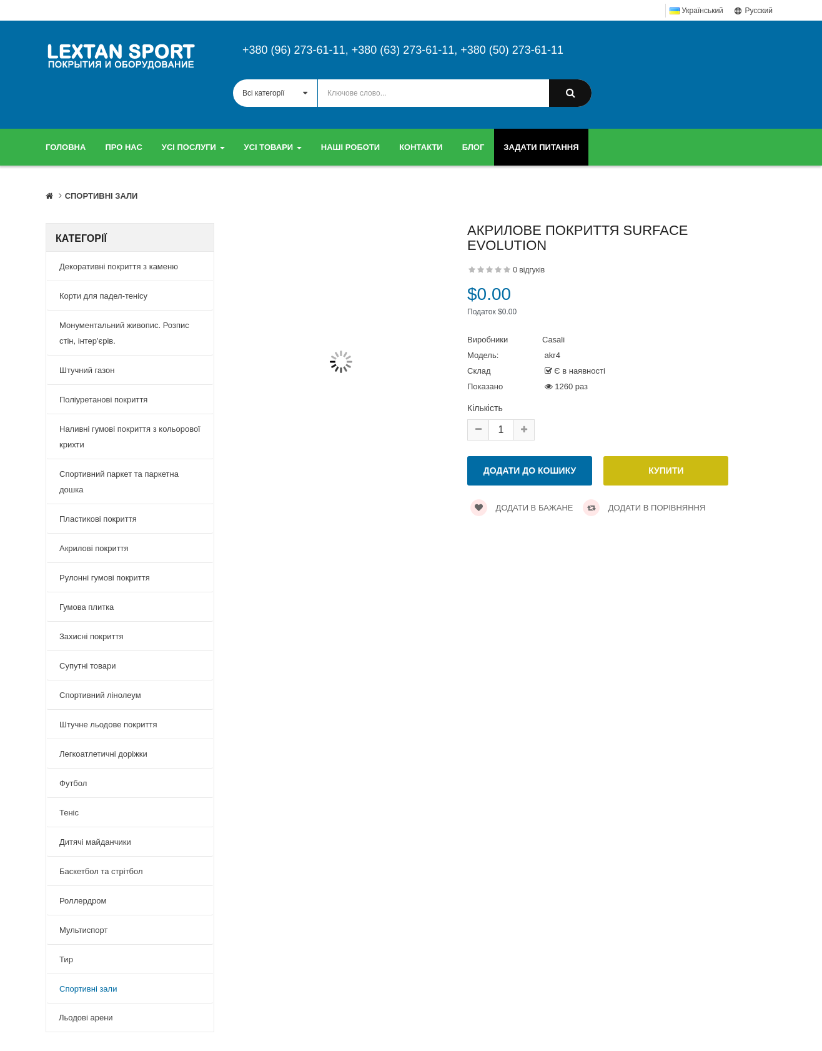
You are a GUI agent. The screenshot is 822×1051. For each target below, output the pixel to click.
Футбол (73, 783)
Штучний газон (86, 370)
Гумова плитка (86, 607)
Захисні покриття (91, 636)
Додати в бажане (521, 507)
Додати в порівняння (644, 507)
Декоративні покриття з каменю (118, 266)
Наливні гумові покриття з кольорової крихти (130, 436)
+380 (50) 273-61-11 (511, 50)
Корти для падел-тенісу (103, 296)
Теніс (69, 812)
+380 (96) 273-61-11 (293, 50)
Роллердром (82, 900)
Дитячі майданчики (95, 842)
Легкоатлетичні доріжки (103, 754)
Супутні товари (87, 665)
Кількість (485, 408)
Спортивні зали (101, 196)
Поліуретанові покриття (103, 399)
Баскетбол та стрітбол (101, 871)
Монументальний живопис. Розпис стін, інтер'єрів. (124, 333)
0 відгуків (529, 270)
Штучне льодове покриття (108, 724)
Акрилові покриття (94, 548)
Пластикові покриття (98, 519)
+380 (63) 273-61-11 (403, 50)
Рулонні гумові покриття (104, 577)
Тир (66, 959)
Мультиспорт (83, 930)
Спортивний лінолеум (100, 695)
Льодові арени (86, 1017)
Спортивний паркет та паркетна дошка (119, 481)
